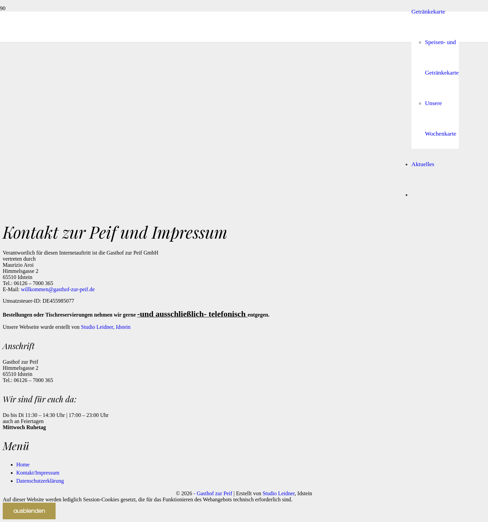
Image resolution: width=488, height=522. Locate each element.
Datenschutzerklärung (40, 481)
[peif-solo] (224, 360)
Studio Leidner (279, 493)
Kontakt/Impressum (37, 473)
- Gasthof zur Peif (213, 493)
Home (22, 464)
